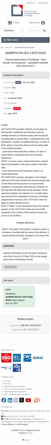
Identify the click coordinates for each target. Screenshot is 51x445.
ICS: (5, 103)
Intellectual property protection (15, 392)
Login (27, 440)
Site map (7, 384)
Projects (8, 47)
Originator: (7, 88)
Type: (5, 98)
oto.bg (30, 433)
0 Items (14, 23)
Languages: (8, 108)
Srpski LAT (31, 3)
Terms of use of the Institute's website (18, 389)
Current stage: (9, 82)
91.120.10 (11, 103)
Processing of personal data (14, 386)
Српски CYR (43, 3)
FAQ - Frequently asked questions (16, 394)
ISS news (7, 381)
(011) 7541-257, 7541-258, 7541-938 (21, 416)
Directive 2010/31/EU (10, 267)
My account (37, 23)
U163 (12, 93)
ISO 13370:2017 (31, 329)
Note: (5, 114)
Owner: (6, 93)
